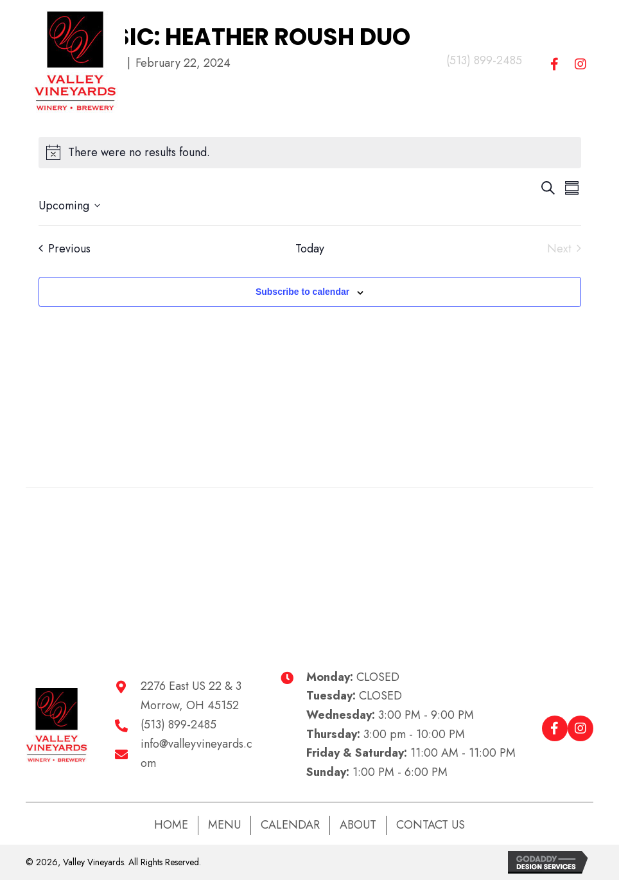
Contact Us (430, 824)
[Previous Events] (65, 249)
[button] (555, 64)
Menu (224, 824)
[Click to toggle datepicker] (69, 206)
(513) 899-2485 (484, 60)
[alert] (310, 152)
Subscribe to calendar (302, 291)
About (358, 824)
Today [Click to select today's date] (309, 249)
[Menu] (283, 61)
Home (171, 824)
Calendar (290, 824)
